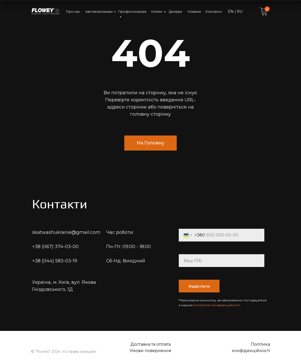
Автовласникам (99, 11)
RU (239, 11)
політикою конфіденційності (217, 305)
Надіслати (199, 286)
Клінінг (157, 11)
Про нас (73, 11)
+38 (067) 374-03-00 (55, 246)
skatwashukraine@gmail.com (66, 232)
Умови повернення (150, 350)
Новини (194, 11)
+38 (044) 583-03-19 (54, 261)
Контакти (214, 11)
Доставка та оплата (150, 344)
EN (231, 11)
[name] (221, 260)
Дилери (175, 11)
